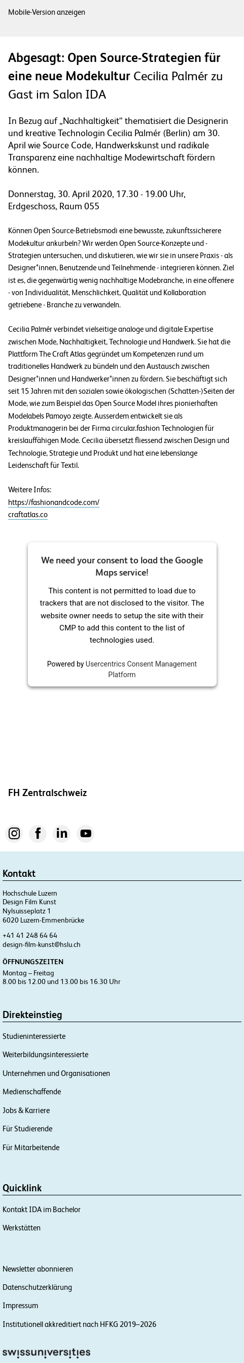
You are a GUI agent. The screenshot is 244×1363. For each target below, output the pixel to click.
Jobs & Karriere (26, 1110)
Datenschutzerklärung (37, 1287)
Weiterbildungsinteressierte (45, 1054)
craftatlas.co (28, 515)
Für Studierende (27, 1128)
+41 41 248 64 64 (30, 935)
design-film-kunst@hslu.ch (42, 944)
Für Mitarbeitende (31, 1147)
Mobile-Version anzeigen (46, 12)
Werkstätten (22, 1227)
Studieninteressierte (34, 1036)
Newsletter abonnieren (38, 1268)
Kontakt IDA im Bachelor (42, 1209)
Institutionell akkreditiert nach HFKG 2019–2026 (79, 1324)
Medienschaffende (32, 1091)
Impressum (20, 1305)
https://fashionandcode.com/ (53, 502)
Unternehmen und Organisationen (56, 1073)
